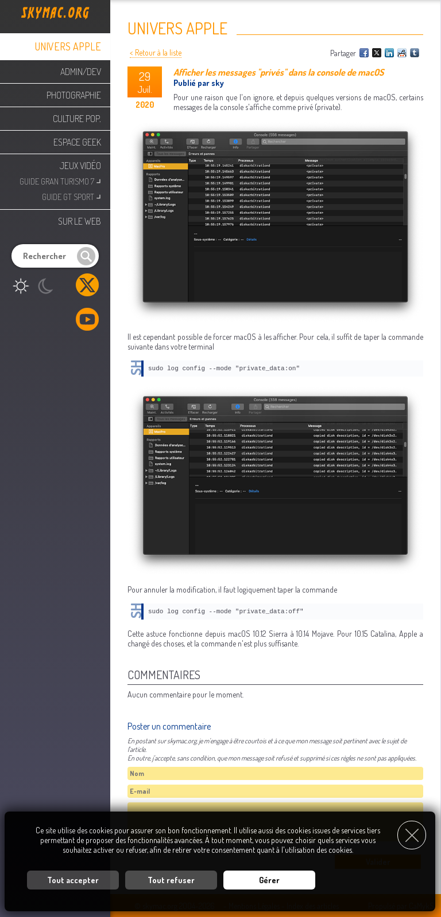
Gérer (269, 880)
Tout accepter (73, 880)
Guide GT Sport (71, 195)
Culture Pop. (77, 118)
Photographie (74, 95)
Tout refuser (171, 880)
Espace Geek (77, 142)
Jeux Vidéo (80, 165)
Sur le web (79, 221)
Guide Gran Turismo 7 (60, 180)
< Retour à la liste (155, 52)
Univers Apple (68, 46)
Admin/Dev (80, 71)
